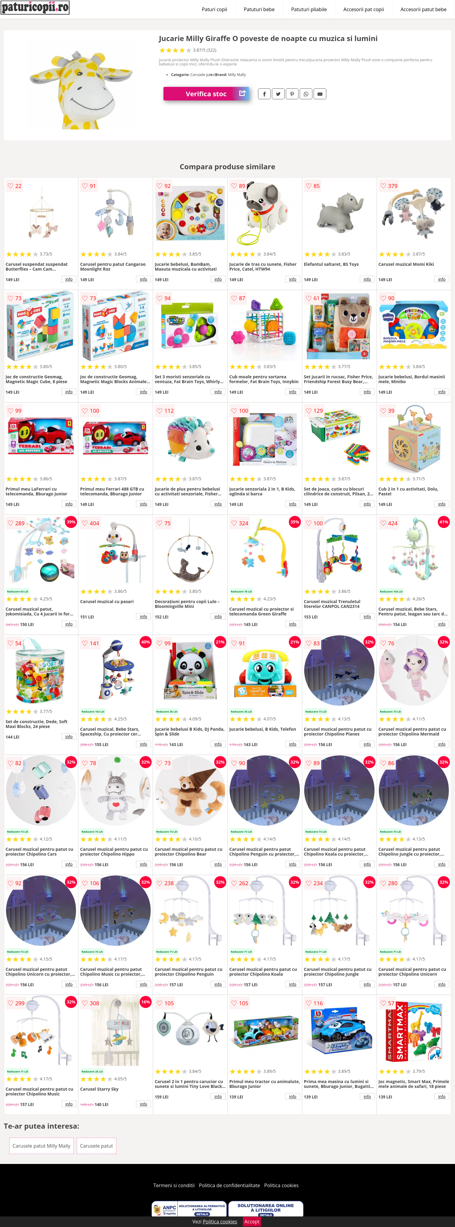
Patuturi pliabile (309, 9)
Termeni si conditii (174, 1185)
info (69, 279)
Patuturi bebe (259, 9)
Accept (252, 1221)
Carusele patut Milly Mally (41, 1146)
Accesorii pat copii (364, 9)
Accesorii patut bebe (424, 9)
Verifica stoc (217, 93)
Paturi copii (214, 9)
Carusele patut (96, 1146)
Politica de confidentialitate (229, 1185)
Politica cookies (281, 1185)
